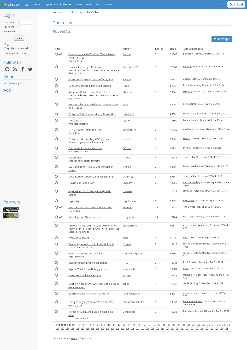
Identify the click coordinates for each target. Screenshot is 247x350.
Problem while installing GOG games (88, 139)
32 (218, 324)
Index (74, 338)
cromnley (128, 176)
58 (172, 328)
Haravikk (127, 191)
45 (107, 328)
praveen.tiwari (130, 225)
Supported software (55, 4)
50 (132, 328)
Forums (108, 4)
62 (192, 328)
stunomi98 (129, 269)
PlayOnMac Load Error (81, 183)
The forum (76, 12)
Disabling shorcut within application (88, 262)
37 (67, 328)
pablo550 (188, 53)
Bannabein (129, 311)
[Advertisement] (18, 146)
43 (97, 328)
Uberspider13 (190, 274)
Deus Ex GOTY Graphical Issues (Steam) (90, 176)
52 (142, 328)
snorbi (126, 139)
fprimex (127, 244)
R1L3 (125, 262)
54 (152, 328)
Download (236, 4)
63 (197, 328)
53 (147, 328)
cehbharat (128, 114)
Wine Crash (74, 120)
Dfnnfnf (127, 148)
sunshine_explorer (192, 243)
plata (185, 268)
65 (207, 328)
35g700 (127, 275)
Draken (127, 166)
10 (109, 324)
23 (173, 324)
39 (77, 328)
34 (228, 324)
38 (72, 328)
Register (9, 44)
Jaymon (127, 120)
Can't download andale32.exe (84, 275)
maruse (127, 157)
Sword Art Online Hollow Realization (88, 92)
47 (117, 328)
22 (168, 324)
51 (137, 328)
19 (153, 324)
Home (36, 4)
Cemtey (127, 54)
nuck (125, 104)
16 (139, 324)
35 (57, 328)
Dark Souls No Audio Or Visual (85, 148)
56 (162, 328)
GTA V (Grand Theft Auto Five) (85, 129)
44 (102, 328)
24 (178, 324)
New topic (222, 39)
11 (114, 324)
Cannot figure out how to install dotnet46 (91, 244)
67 (217, 328)
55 (157, 328)
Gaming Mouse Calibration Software (88, 293)
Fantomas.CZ (130, 67)
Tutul (185, 157)
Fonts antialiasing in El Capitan (85, 67)
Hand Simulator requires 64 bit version (89, 85)
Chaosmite (129, 183)
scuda (126, 283)
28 (198, 324)
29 (203, 324)
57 (167, 328)
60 (182, 328)
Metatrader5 (75, 157)
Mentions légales (13, 83)
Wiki (98, 4)
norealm (187, 66)
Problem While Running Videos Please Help (92, 114)
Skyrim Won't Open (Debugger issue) (88, 269)
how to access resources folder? (86, 253)
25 (183, 324)
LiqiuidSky (73, 201)
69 (227, 328)
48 (122, 328)
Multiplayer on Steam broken (84, 217)
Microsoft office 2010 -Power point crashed (92, 225)
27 (193, 324)
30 (208, 324)
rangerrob (128, 217)
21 (163, 324)
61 (187, 328)
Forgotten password (16, 48)
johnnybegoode (131, 293)
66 (212, 328)
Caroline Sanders (191, 182)
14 (129, 324)
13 (124, 324)
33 (223, 324)
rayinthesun (129, 201)
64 (202, 328)
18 (149, 324)
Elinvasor (128, 92)
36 (62, 328)
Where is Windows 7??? (81, 238)
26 (188, 324)
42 (92, 328)
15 (134, 324)
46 (112, 328)
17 (144, 324)
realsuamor (189, 216)
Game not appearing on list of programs (90, 79)
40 (82, 328)
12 (119, 324)
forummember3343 (134, 302)
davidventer (129, 129)
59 (177, 328)
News (79, 4)
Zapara (127, 79)
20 (158, 324)
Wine (89, 4)
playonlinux (15, 4)
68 (222, 328)
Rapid (126, 85)
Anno (126, 238)
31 (213, 324)
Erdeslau (127, 207)
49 (127, 328)
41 (87, 328)
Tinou (186, 206)
